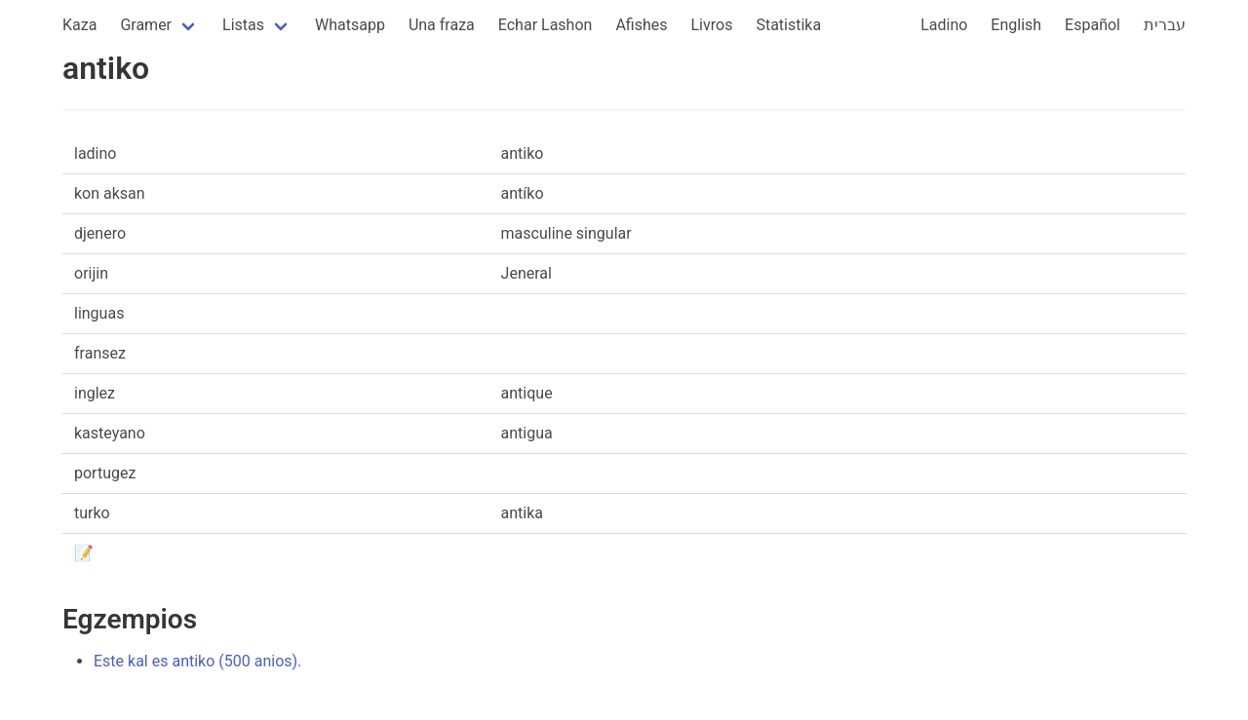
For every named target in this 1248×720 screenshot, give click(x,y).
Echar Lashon (545, 25)
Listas (243, 25)
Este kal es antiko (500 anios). (197, 661)
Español (1092, 25)
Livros (712, 25)
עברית (1165, 25)
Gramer (146, 25)
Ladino (943, 25)
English (1016, 25)
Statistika (788, 25)
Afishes (641, 25)
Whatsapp (350, 25)
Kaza (79, 25)
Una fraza (442, 25)
